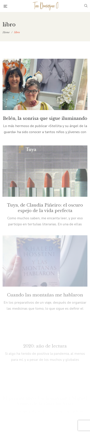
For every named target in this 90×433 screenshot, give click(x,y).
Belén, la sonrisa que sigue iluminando (45, 119)
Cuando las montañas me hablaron (45, 268)
